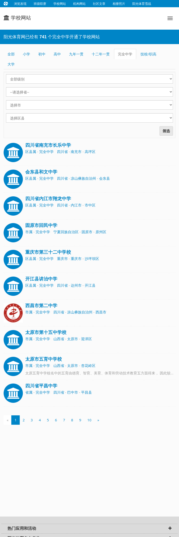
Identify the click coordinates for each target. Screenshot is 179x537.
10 (89, 420)
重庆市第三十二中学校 (48, 252)
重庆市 (62, 258)
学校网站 (59, 3)
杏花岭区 (88, 365)
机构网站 (79, 3)
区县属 (30, 151)
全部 (11, 54)
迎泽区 (86, 338)
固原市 (87, 231)
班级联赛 (40, 3)
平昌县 (86, 392)
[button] (170, 528)
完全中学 (125, 54)
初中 (41, 54)
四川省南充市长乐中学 (48, 145)
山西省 (58, 338)
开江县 (90, 285)
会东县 (104, 178)
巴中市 (72, 392)
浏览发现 (20, 3)
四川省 (62, 151)
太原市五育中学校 (43, 359)
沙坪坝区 (92, 258)
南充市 (76, 151)
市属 (28, 231)
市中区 (90, 205)
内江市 (76, 205)
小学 (26, 54)
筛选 (166, 131)
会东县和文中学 (41, 171)
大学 (11, 64)
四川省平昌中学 (41, 385)
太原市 (72, 338)
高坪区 (90, 151)
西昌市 (101, 312)
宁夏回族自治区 (66, 231)
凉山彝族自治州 (83, 178)
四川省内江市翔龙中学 (48, 198)
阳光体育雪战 (141, 3)
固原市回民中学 (41, 225)
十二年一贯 (101, 54)
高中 (57, 54)
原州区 (101, 231)
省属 (28, 392)
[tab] (89, 528)
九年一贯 (76, 54)
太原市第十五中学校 (45, 332)
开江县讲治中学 (41, 278)
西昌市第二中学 (41, 305)
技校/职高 (148, 54)
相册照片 (119, 3)
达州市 (76, 285)
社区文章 (99, 3)
